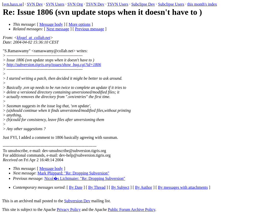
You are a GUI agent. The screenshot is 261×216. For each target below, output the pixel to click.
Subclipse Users (171, 4)
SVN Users (55, 4)
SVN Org (75, 4)
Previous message (89, 29)
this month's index (202, 4)
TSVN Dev (95, 4)
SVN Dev (35, 4)
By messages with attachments (183, 187)
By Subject (120, 187)
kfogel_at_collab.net (33, 37)
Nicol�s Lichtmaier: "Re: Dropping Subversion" (84, 178)
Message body (51, 24)
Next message (57, 29)
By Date (76, 187)
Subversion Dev (77, 201)
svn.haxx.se (12, 4)
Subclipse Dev (143, 4)
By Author (143, 187)
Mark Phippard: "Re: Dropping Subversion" (73, 173)
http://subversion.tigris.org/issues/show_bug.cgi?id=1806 (54, 64)
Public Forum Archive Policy (131, 209)
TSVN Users (117, 4)
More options (79, 24)
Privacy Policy (69, 209)
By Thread (97, 187)
